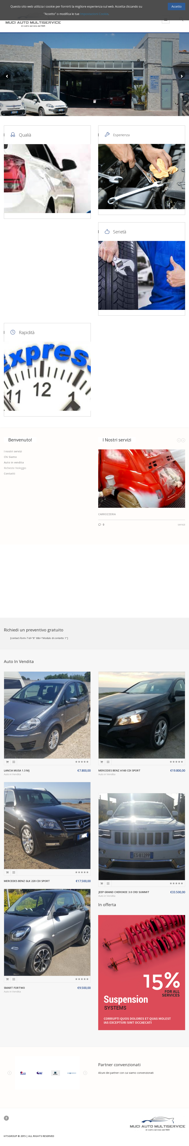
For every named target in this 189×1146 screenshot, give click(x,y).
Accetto (176, 6)
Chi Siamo (10, 457)
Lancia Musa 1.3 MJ (17, 770)
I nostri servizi (13, 451)
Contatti (9, 473)
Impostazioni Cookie (94, 14)
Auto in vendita (14, 462)
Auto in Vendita (12, 774)
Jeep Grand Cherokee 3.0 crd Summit (123, 892)
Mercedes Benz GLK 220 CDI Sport (27, 881)
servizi (181, 524)
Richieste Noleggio (15, 468)
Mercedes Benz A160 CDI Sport (119, 770)
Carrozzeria (107, 514)
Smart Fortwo (14, 987)
